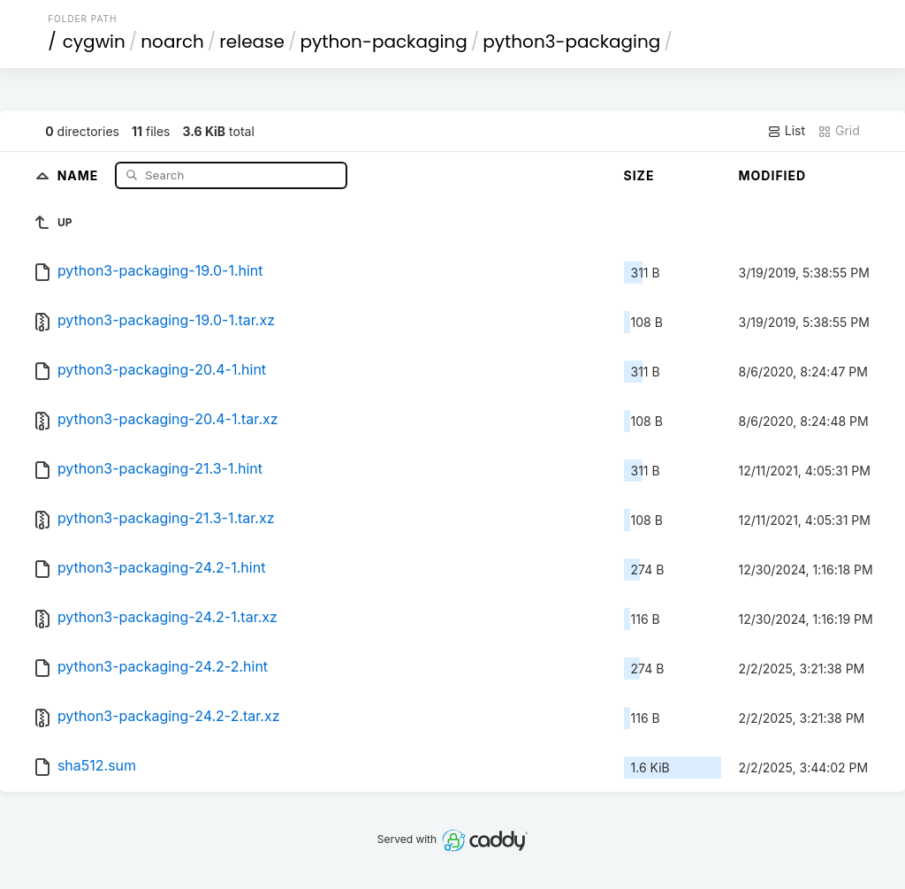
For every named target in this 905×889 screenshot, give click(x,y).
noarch (172, 41)
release (252, 41)
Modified (773, 175)
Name (80, 174)
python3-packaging (571, 41)
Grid (839, 131)
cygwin (94, 41)
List (786, 131)
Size (639, 175)
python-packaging (383, 41)
